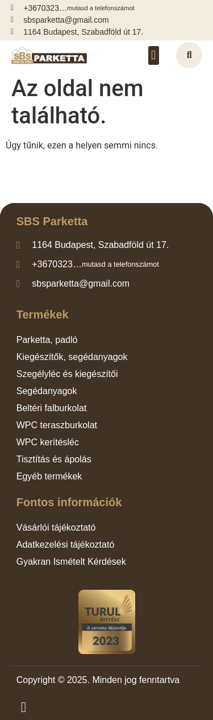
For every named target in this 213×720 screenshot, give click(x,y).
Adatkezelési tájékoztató (65, 544)
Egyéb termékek (49, 476)
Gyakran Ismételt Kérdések (71, 561)
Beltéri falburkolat (51, 408)
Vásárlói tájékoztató (56, 527)
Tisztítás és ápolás (53, 459)
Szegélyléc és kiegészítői (67, 374)
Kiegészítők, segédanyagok (72, 357)
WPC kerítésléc (47, 442)
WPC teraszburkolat (56, 425)
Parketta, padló (47, 340)
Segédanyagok (46, 391)
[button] (153, 55)
